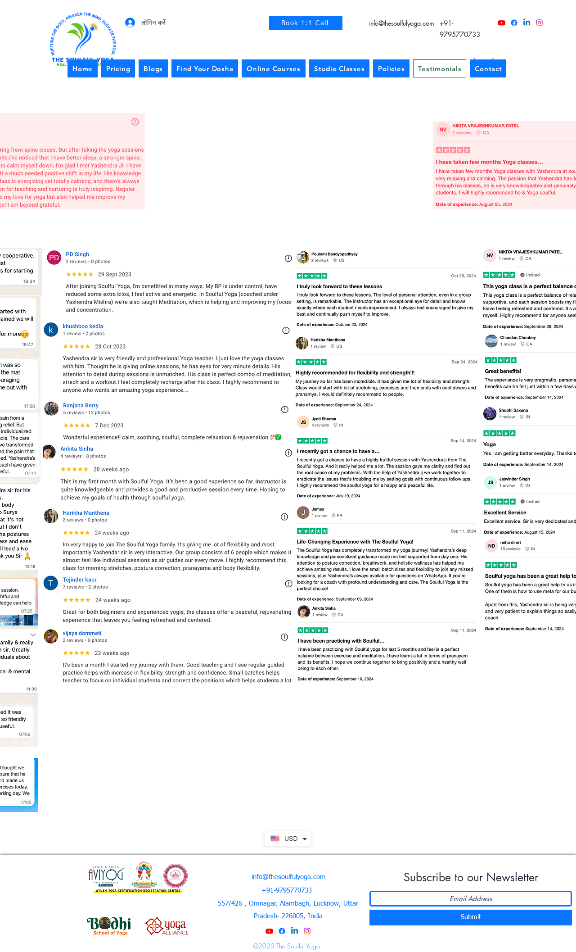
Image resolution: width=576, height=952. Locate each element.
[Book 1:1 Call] (305, 23)
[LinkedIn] (526, 22)
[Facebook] (514, 22)
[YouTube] (501, 22)
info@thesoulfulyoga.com (401, 23)
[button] (391, 68)
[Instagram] (539, 22)
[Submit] (470, 917)
